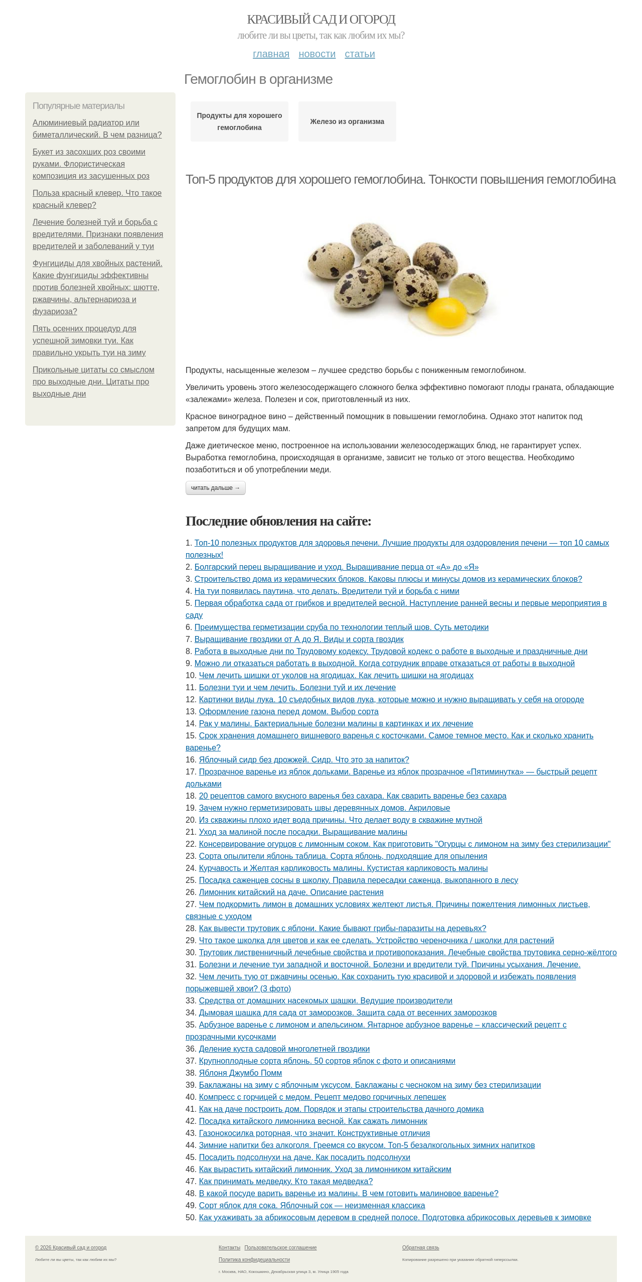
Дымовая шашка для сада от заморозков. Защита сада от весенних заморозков (348, 1012)
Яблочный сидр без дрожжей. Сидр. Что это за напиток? (304, 759)
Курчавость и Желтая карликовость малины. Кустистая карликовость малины (343, 868)
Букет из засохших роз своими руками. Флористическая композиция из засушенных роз (91, 164)
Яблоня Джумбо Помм (240, 1073)
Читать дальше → (215, 487)
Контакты (229, 1247)
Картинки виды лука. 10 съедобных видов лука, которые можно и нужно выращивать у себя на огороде (391, 699)
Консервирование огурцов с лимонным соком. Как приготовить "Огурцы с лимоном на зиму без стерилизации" (405, 844)
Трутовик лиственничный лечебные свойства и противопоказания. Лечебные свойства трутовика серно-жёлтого (408, 952)
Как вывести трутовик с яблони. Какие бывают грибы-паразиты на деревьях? (343, 928)
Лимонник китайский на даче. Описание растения (291, 892)
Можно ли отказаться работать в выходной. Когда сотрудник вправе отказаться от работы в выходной (385, 663)
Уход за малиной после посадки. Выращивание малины (303, 832)
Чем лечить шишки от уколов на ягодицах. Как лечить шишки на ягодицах (336, 675)
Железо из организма (347, 121)
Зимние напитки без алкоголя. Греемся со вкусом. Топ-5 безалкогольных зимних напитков (367, 1145)
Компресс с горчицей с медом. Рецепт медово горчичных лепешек (322, 1097)
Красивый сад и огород (321, 19)
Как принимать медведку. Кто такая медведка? (286, 1181)
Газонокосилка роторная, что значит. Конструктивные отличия (314, 1133)
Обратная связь (420, 1247)
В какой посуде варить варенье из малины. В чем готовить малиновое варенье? (349, 1193)
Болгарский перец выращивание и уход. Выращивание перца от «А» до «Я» (337, 567)
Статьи (360, 53)
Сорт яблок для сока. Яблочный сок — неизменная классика (312, 1205)
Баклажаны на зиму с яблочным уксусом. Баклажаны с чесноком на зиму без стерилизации (370, 1085)
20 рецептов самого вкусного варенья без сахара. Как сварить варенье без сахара (353, 796)
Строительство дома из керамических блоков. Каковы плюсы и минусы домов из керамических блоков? (388, 579)
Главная (271, 53)
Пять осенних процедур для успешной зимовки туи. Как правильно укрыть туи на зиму (89, 340)
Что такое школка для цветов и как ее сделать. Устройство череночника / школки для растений (376, 940)
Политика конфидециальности (254, 1259)
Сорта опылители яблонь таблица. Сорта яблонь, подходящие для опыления (343, 856)
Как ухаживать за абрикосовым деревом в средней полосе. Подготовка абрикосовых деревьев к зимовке (395, 1217)
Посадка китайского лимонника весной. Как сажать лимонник (313, 1121)
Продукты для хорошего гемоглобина (239, 121)
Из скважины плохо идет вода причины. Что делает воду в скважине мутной (341, 820)
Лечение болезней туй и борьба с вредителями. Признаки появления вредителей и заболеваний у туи (98, 234)
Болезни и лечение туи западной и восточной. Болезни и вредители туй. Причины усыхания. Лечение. (390, 964)
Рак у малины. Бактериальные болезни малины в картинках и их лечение (336, 723)
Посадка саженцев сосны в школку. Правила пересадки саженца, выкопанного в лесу (359, 880)
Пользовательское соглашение (281, 1247)
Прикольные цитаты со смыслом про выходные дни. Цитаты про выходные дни (93, 381)
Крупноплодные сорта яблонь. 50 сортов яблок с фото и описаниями (327, 1061)
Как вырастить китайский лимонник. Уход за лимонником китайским (325, 1169)
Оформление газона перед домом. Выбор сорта (289, 711)
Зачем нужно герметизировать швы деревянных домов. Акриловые (324, 808)
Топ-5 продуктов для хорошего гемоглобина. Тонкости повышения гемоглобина (400, 179)
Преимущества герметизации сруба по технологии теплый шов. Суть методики (342, 627)
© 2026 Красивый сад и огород (70, 1247)
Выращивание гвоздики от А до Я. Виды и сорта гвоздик (299, 639)
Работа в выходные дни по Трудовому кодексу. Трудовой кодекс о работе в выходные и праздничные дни (391, 651)
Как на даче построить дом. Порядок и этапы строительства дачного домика (341, 1109)
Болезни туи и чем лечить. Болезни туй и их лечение (297, 687)
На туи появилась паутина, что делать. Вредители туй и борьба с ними (327, 591)
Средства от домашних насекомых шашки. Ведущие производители (326, 1000)
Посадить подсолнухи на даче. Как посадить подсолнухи (305, 1157)
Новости (317, 53)
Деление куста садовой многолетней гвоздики (284, 1049)
